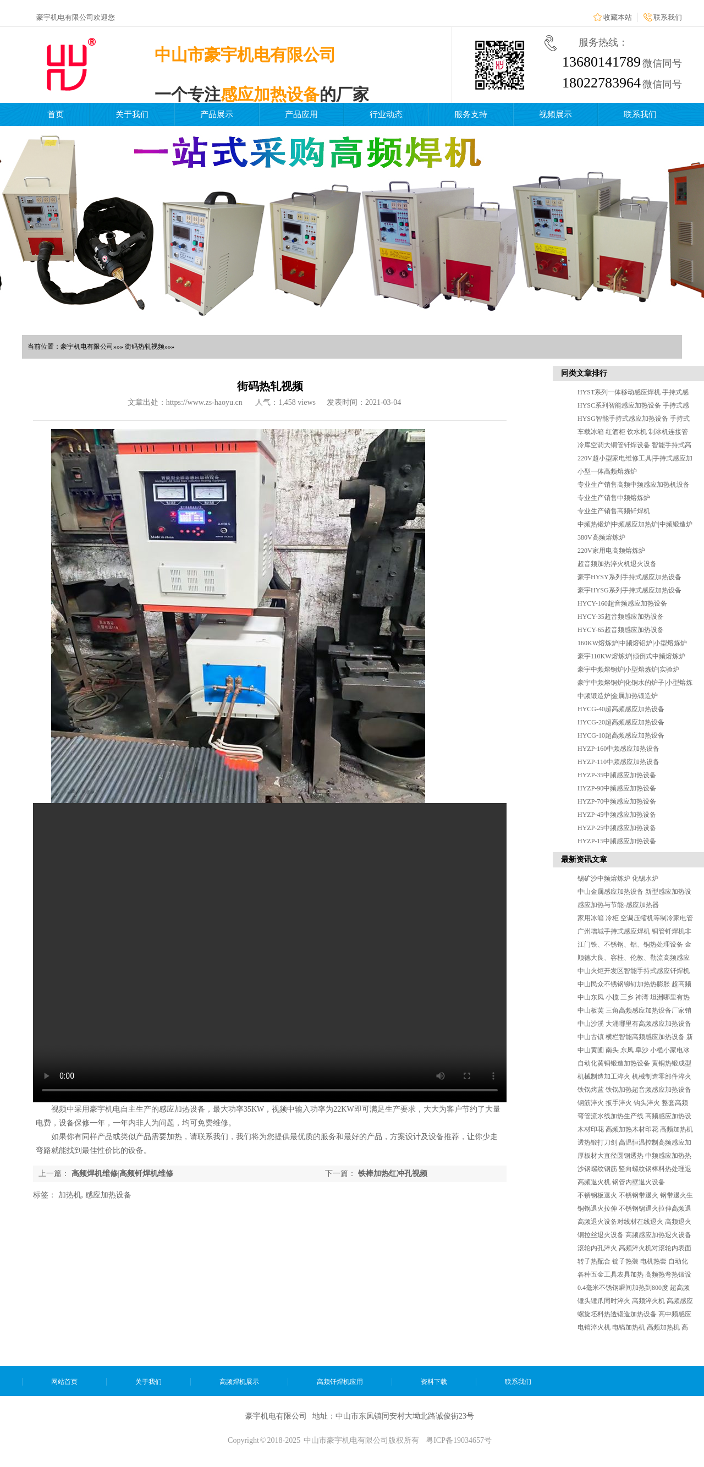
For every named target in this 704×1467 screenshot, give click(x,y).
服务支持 (470, 114)
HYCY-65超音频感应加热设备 (621, 630)
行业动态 (386, 114)
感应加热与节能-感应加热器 (618, 905)
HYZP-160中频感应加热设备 (618, 748)
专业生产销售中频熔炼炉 (614, 498)
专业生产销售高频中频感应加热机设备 (634, 484)
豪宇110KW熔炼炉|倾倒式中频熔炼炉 (631, 656)
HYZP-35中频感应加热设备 (617, 775)
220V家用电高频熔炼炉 (611, 550)
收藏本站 (617, 17)
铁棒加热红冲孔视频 (392, 1173)
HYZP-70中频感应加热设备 (617, 801)
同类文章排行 (584, 373)
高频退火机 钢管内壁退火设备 (621, 1182)
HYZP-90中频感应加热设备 (617, 788)
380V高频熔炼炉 (601, 537)
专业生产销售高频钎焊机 (614, 511)
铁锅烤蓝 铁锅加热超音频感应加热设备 (634, 1090)
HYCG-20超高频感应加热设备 (621, 722)
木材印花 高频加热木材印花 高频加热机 (635, 1129)
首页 (55, 114)
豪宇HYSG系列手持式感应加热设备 (629, 590)
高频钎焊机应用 (340, 1382)
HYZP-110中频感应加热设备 (618, 762)
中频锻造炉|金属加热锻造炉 (618, 696)
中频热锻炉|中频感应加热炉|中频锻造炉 (635, 524)
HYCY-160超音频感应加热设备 (622, 603)
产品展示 (216, 114)
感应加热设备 (108, 1195)
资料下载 (434, 1382)
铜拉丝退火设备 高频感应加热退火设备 (634, 1235)
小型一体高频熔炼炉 (607, 471)
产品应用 (301, 114)
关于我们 (132, 114)
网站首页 (64, 1382)
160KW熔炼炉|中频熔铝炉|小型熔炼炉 (632, 643)
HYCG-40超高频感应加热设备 (621, 709)
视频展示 (555, 114)
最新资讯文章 (584, 859)
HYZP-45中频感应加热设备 (617, 814)
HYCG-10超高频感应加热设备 (621, 735)
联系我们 (667, 17)
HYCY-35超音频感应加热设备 (621, 616)
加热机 (69, 1195)
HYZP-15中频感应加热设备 (617, 841)
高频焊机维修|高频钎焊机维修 (122, 1173)
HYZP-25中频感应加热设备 (617, 828)
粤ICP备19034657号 (459, 1440)
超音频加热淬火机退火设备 (617, 564)
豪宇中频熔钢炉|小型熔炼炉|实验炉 (628, 669)
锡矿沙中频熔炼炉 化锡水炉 (618, 878)
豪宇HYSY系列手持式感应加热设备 (629, 577)
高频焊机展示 (239, 1382)
